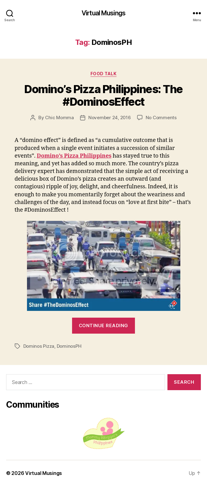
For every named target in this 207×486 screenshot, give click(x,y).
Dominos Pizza (39, 346)
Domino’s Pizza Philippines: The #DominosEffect (103, 95)
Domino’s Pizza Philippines (74, 155)
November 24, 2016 (109, 117)
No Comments (161, 117)
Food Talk (103, 73)
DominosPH (69, 346)
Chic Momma (59, 117)
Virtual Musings (103, 13)
